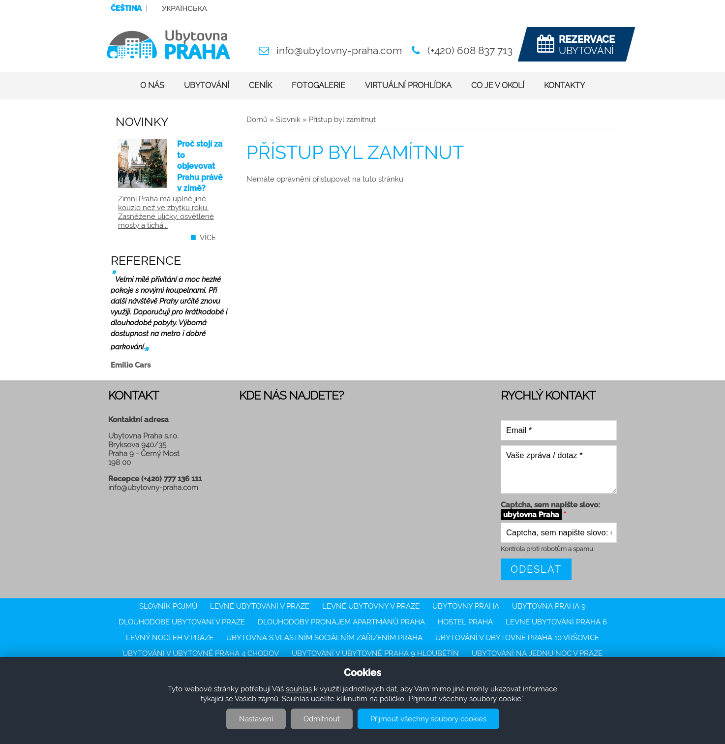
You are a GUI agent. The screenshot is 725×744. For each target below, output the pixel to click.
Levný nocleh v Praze (169, 637)
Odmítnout (321, 718)
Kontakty (564, 85)
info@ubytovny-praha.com (339, 50)
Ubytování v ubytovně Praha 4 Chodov (200, 653)
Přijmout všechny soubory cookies (428, 718)
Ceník (260, 85)
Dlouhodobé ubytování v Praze (182, 622)
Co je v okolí (497, 85)
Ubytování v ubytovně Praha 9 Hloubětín (375, 653)
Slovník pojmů (168, 606)
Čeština (126, 8)
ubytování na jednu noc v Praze (537, 653)
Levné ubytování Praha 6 (556, 622)
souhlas (299, 688)
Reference (146, 260)
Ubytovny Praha (465, 606)
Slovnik (288, 119)
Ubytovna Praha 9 (549, 606)
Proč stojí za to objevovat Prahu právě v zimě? (200, 166)
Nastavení (256, 718)
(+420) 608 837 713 (470, 50)
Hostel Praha (465, 622)
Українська (184, 8)
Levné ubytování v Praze (259, 606)
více (208, 237)
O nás (152, 85)
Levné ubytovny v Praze (371, 606)
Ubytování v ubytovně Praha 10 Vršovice (517, 637)
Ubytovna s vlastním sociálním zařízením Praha (324, 637)
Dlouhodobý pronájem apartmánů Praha (341, 622)
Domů (257, 119)
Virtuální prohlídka (408, 85)
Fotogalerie (318, 85)
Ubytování (206, 85)
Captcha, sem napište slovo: (550, 510)
